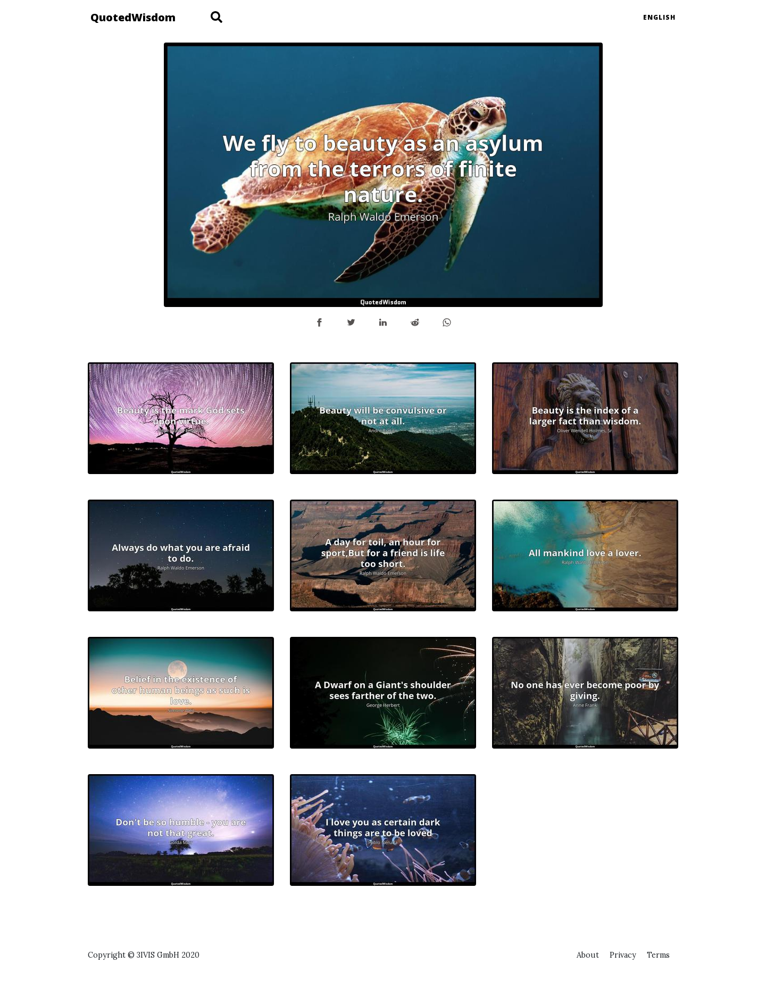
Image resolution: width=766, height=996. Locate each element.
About (588, 955)
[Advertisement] (585, 848)
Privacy (623, 955)
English (659, 17)
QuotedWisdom (133, 17)
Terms (658, 955)
